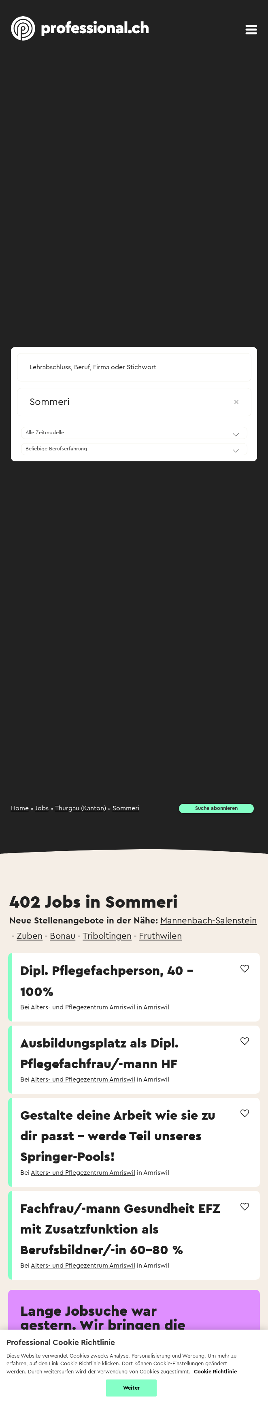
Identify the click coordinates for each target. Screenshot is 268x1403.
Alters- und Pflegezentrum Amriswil (83, 1007)
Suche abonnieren (216, 808)
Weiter (131, 1387)
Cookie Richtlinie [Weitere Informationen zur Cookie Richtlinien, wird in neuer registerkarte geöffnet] (215, 1371)
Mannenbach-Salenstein (208, 920)
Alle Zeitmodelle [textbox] (45, 432)
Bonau (62, 936)
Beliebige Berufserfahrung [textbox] (56, 448)
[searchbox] (134, 367)
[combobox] (134, 365)
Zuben (30, 936)
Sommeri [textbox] (134, 402)
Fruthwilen (160, 936)
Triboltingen (107, 936)
